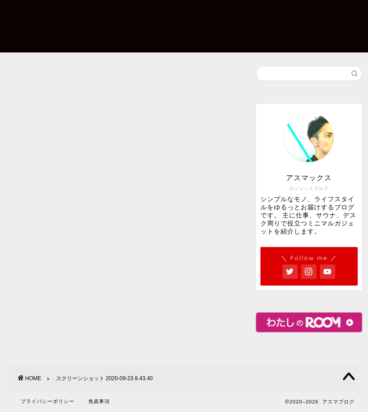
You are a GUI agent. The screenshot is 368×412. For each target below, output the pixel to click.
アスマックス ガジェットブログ (40, 26)
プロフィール (134, 14)
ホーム (89, 14)
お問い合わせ (191, 14)
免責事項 (99, 401)
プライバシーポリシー (114, 32)
